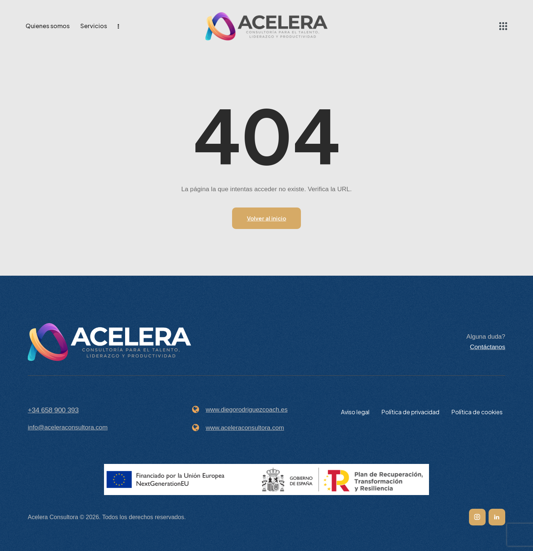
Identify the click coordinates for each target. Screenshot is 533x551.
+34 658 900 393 (53, 410)
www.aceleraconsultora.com (245, 427)
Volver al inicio (266, 218)
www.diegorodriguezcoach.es (247, 409)
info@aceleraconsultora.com (68, 427)
